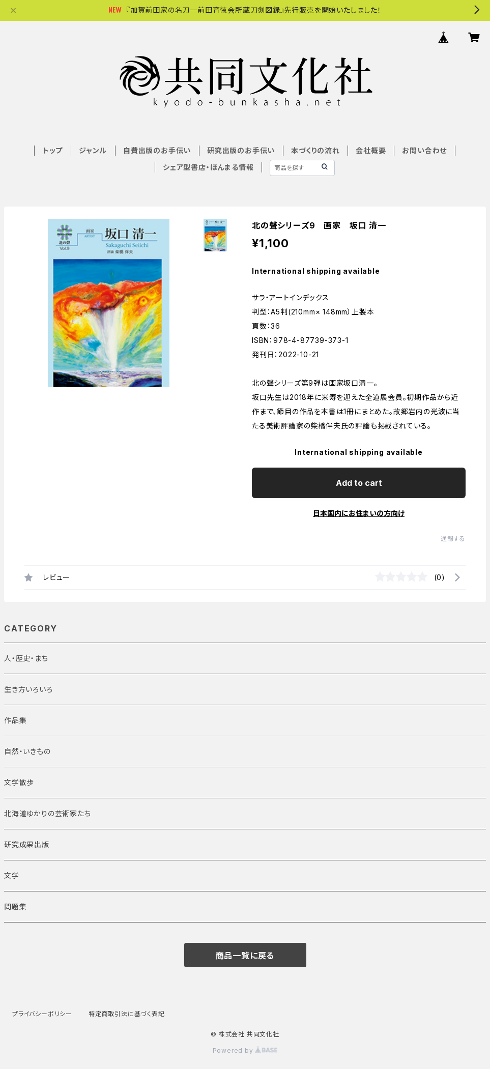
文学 (11, 875)
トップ (53, 150)
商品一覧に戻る (245, 955)
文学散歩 (19, 782)
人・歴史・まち (26, 658)
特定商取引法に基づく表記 (127, 1014)
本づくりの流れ (315, 150)
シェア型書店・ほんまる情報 (208, 167)
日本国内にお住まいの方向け (359, 513)
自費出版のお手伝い (157, 150)
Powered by (245, 1050)
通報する (453, 538)
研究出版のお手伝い (241, 150)
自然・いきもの (27, 751)
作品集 (15, 720)
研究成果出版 (26, 844)
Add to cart (359, 483)
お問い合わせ (424, 150)
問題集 (15, 906)
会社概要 (371, 150)
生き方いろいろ (28, 689)
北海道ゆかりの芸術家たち (47, 813)
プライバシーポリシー (42, 1014)
